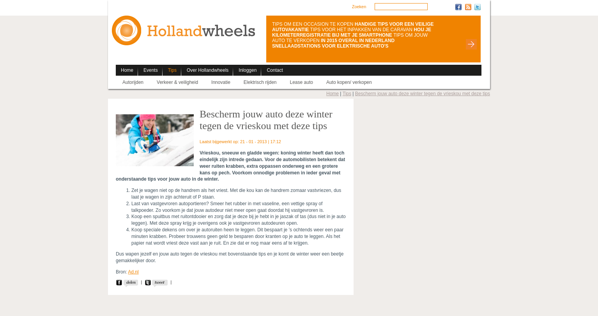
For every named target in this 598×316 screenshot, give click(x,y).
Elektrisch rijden (260, 82)
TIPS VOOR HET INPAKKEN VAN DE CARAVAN (361, 29)
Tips (172, 70)
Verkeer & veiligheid (177, 82)
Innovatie (220, 82)
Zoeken (359, 6)
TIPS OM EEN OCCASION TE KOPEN (312, 24)
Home (127, 70)
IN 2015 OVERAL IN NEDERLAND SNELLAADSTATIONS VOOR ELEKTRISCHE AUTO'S (333, 43)
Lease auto (301, 82)
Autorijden (132, 82)
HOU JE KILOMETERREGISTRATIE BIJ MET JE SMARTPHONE (351, 32)
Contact (275, 70)
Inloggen (248, 70)
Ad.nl (133, 272)
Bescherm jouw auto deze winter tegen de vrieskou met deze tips (422, 93)
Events (150, 70)
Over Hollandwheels (207, 70)
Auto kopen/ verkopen (349, 82)
